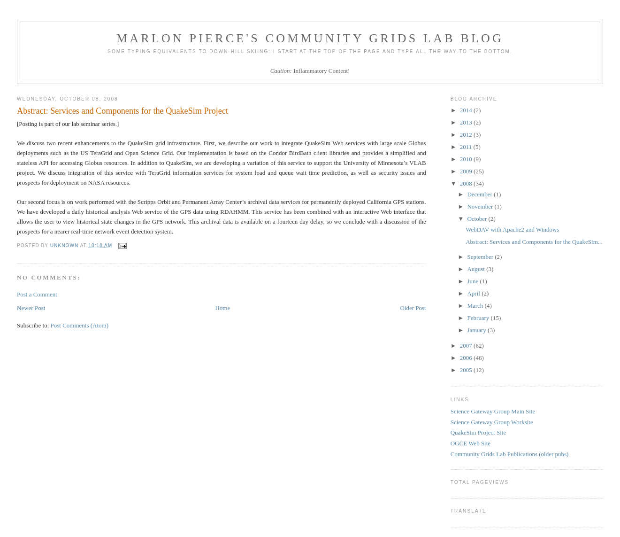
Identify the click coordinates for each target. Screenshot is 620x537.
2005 (467, 370)
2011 (467, 146)
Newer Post (31, 307)
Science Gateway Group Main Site (493, 411)
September (481, 256)
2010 (467, 159)
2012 (467, 134)
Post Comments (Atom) (80, 325)
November (480, 206)
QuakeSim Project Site (478, 432)
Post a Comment (37, 294)
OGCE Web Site (470, 443)
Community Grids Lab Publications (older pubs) (510, 454)
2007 (467, 345)
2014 (467, 110)
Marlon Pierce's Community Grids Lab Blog (310, 38)
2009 (467, 171)
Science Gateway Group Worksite (492, 422)
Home (222, 307)
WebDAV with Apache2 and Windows (512, 229)
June (473, 281)
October (477, 218)
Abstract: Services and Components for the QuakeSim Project (122, 111)
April (474, 293)
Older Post (413, 307)
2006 (467, 357)
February (478, 317)
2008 (467, 183)
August (476, 268)
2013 (467, 122)
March (475, 305)
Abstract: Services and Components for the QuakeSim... (534, 241)
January (477, 330)
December (480, 194)
